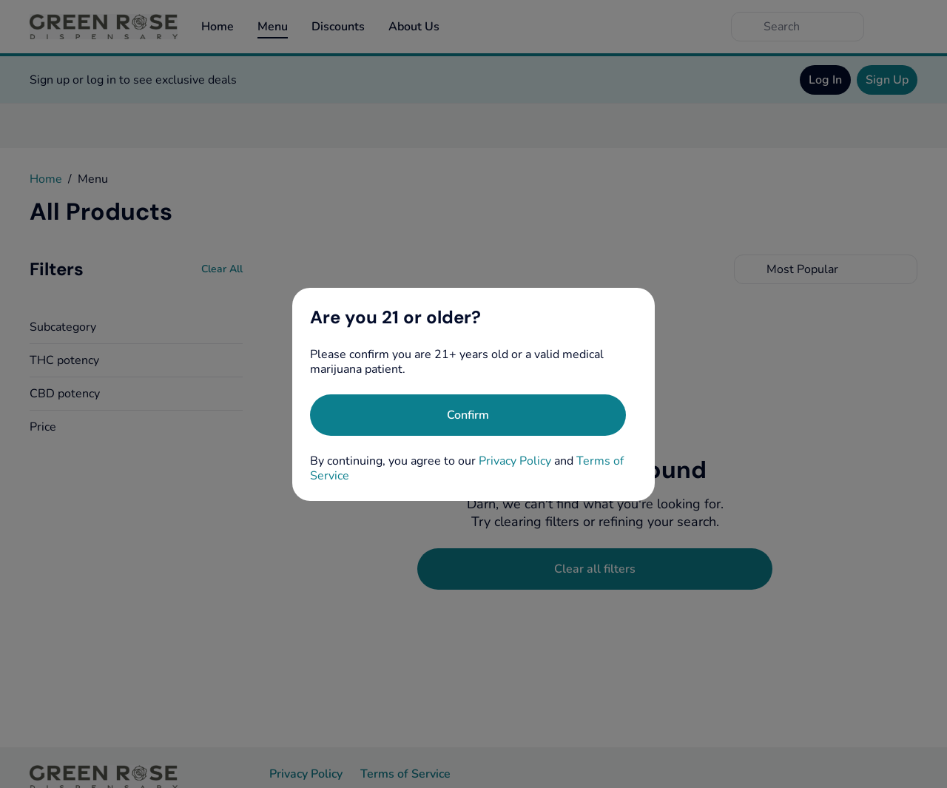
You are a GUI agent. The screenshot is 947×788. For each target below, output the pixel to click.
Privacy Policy (515, 461)
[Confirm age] (468, 415)
